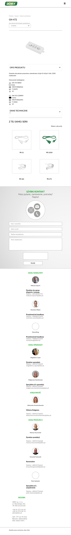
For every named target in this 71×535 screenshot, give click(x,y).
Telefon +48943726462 (34, 413)
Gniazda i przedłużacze (25, 16)
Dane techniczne (19, 111)
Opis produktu (17, 67)
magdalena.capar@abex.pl (35, 365)
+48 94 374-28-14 (19, 511)
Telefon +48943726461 (34, 465)
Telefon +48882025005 (34, 338)
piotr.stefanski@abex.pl (34, 493)
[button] (64, 3)
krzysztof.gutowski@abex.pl (35, 467)
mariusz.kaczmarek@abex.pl (35, 442)
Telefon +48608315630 (34, 316)
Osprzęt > (17, 16)
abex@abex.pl (17, 513)
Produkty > (11, 16)
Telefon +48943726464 (34, 491)
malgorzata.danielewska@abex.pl (35, 388)
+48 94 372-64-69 (19, 509)
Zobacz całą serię (56, 126)
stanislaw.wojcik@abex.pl (34, 318)
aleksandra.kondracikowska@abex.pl (35, 415)
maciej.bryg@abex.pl (33, 340)
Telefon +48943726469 (34, 364)
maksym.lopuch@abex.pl (34, 295)
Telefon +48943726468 (34, 441)
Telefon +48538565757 (34, 294)
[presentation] (35, 256)
